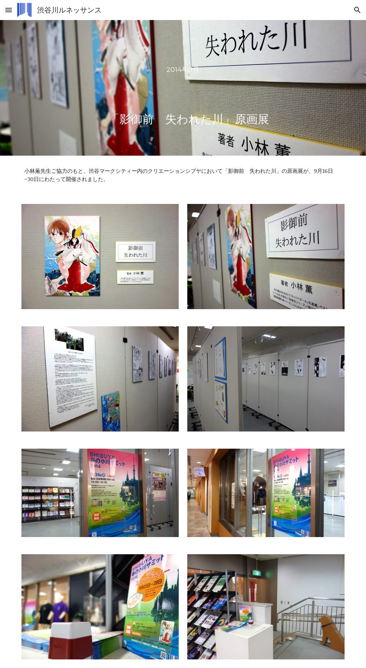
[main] (182, 88)
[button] (8, 10)
